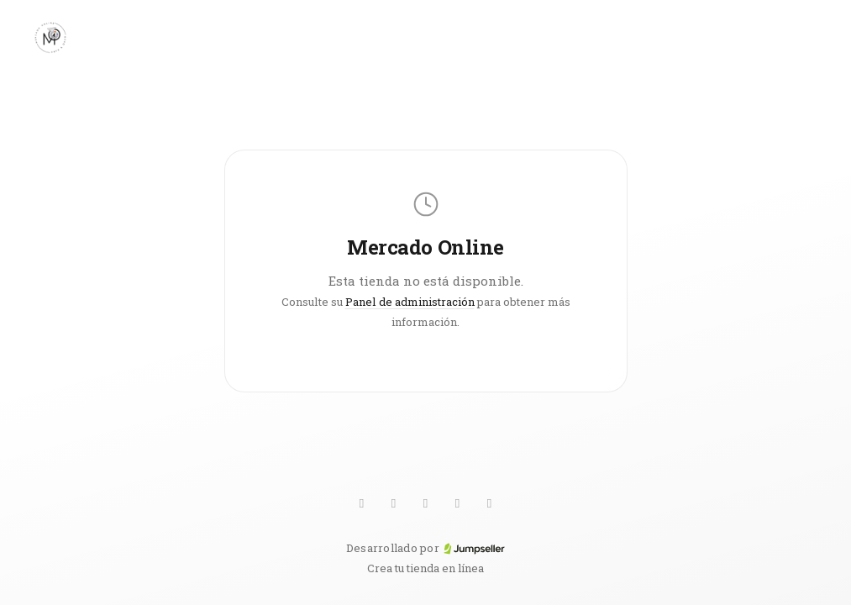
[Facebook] (490, 503)
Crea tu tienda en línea (425, 568)
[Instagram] (458, 503)
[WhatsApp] (362, 503)
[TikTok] (394, 503)
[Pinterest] (426, 503)
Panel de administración (410, 301)
